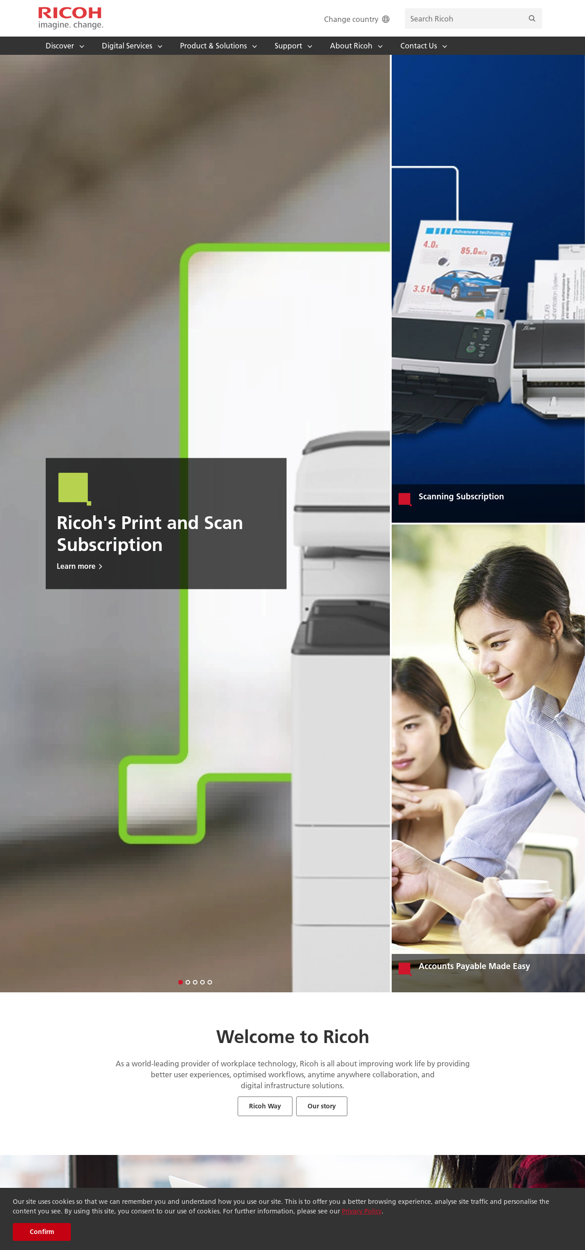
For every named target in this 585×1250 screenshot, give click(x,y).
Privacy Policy (362, 1211)
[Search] (532, 18)
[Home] (70, 18)
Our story (322, 1106)
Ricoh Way (265, 1106)
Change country (357, 19)
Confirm (42, 1232)
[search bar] (473, 18)
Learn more (76, 566)
